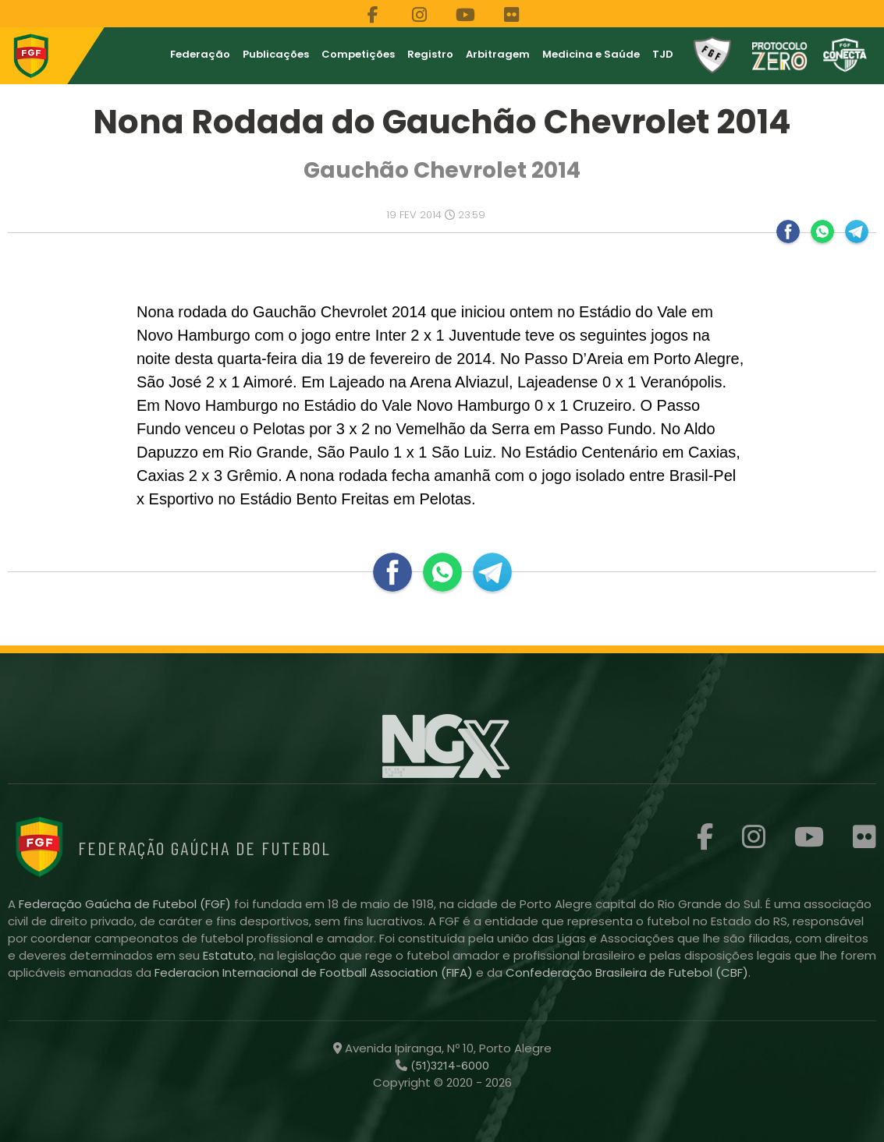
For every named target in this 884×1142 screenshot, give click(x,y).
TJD (662, 54)
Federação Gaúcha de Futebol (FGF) (126, 904)
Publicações (276, 54)
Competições (358, 54)
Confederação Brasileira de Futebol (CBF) (627, 972)
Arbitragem (498, 54)
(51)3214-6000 (448, 1066)
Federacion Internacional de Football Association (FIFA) (315, 972)
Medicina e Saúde (591, 54)
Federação (200, 54)
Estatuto (228, 955)
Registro (430, 54)
